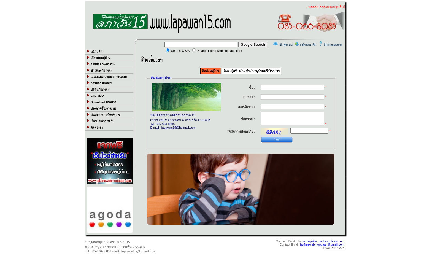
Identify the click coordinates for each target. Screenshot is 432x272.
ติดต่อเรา (95, 127)
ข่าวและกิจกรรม (99, 70)
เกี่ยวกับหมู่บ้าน (98, 58)
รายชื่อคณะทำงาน (101, 64)
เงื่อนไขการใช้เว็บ (100, 121)
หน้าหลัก (94, 51)
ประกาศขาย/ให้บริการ (103, 115)
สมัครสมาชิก (308, 44)
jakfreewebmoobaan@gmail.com (322, 244)
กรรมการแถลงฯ (99, 83)
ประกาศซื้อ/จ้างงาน (101, 108)
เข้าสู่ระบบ (286, 44)
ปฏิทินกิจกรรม (98, 89)
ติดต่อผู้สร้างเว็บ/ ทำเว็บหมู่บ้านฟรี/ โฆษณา (252, 70)
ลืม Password (333, 44)
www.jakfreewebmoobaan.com (323, 241)
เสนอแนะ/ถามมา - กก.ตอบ (107, 77)
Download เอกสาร (101, 102)
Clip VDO (95, 95)
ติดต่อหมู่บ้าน (210, 70)
